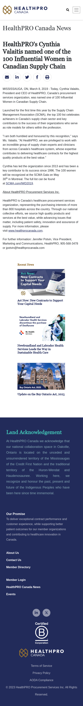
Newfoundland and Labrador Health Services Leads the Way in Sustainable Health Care (40, 349)
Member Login (16, 579)
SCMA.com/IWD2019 (19, 183)
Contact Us (13, 560)
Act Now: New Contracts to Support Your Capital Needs (40, 302)
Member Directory (18, 567)
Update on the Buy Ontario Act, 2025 (40, 394)
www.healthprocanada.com (25, 230)
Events (10, 594)
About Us (12, 552)
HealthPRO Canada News (23, 587)
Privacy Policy (41, 672)
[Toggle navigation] (76, 10)
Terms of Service (41, 665)
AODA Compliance (41, 680)
